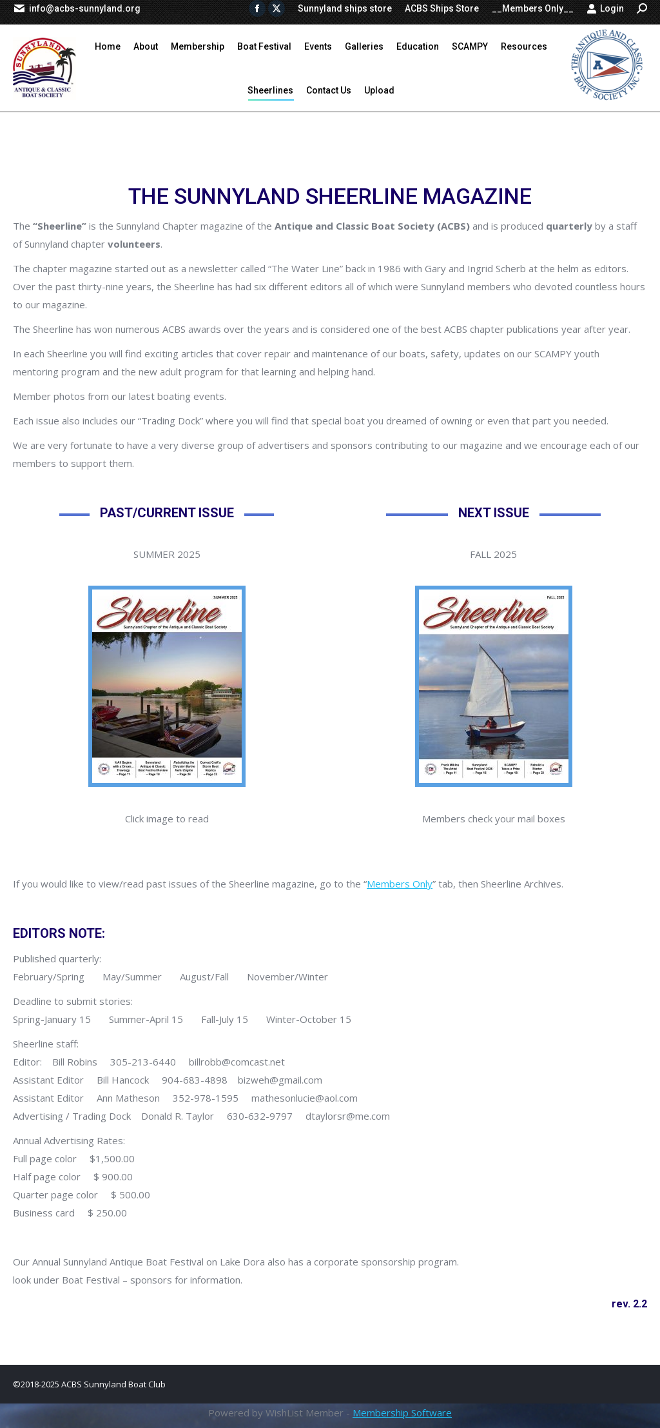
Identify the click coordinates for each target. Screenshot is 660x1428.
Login (605, 8)
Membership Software (402, 1412)
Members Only (399, 883)
